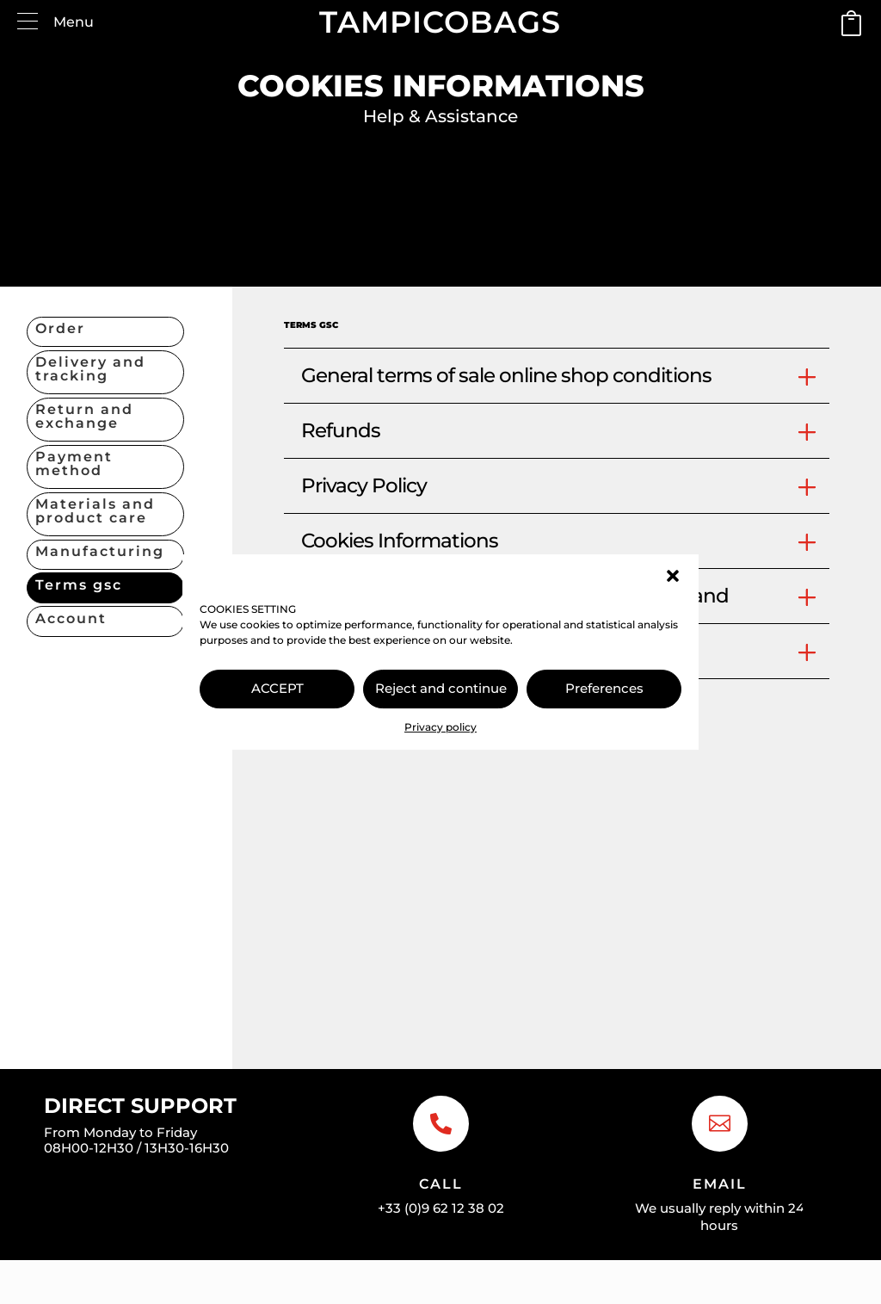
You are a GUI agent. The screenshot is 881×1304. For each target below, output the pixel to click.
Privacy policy (440, 726)
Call (441, 1184)
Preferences (604, 688)
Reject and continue (441, 688)
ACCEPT (277, 688)
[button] (672, 575)
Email (720, 1184)
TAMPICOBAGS (440, 21)
